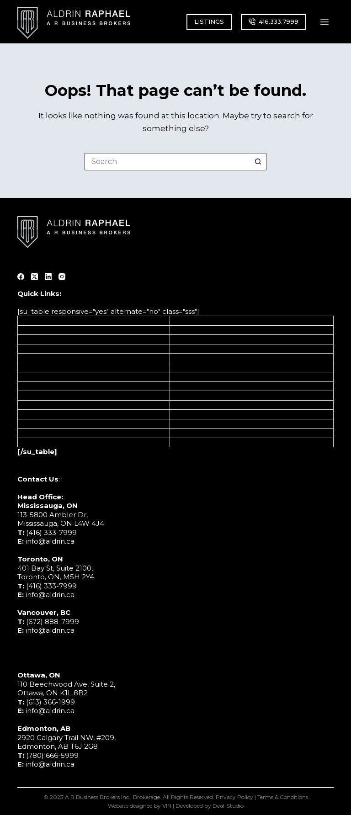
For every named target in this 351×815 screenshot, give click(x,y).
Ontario (183, 330)
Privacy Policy (234, 797)
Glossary (32, 423)
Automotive (190, 348)
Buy (25, 339)
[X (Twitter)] (34, 276)
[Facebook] (20, 276)
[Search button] (258, 161)
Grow (27, 348)
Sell (24, 330)
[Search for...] (167, 161)
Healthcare (189, 376)
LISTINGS (209, 21)
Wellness (185, 433)
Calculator (35, 376)
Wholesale (188, 442)
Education (187, 405)
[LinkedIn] (48, 276)
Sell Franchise (41, 395)
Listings (30, 320)
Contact (32, 414)
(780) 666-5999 (52, 755)
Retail (180, 414)
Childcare (186, 423)
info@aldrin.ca (50, 541)
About (29, 405)
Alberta (183, 320)
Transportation (195, 367)
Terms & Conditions (282, 797)
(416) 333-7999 (51, 532)
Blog (26, 433)
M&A (26, 367)
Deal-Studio (228, 805)
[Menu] (324, 22)
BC (175, 339)
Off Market (36, 386)
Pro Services (191, 395)
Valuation (34, 358)
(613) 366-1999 (50, 702)
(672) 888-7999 (52, 621)
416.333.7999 (273, 21)
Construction (192, 386)
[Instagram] (61, 276)
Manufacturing (195, 358)
